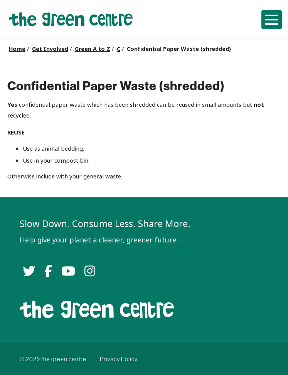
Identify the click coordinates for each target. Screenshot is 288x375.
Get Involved (50, 49)
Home (17, 49)
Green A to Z (92, 49)
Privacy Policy (119, 359)
